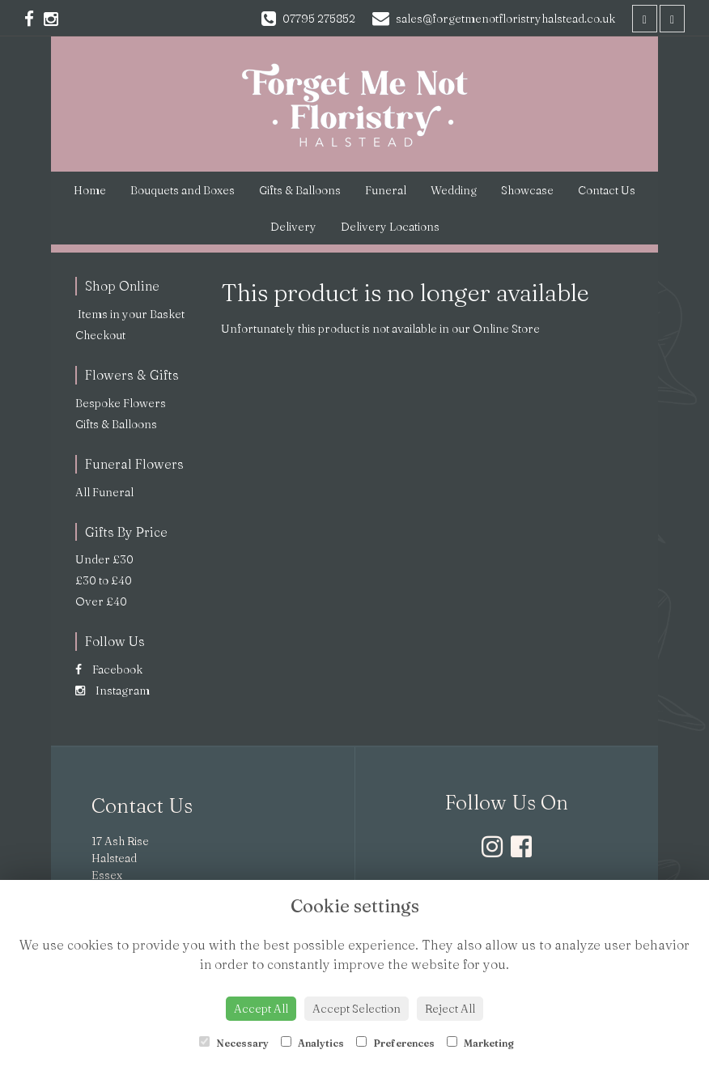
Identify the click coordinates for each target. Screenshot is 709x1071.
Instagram (112, 690)
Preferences (395, 1042)
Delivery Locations (390, 226)
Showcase (527, 190)
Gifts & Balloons (300, 190)
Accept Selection (356, 1008)
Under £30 (104, 559)
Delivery (293, 226)
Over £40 (101, 601)
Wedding (454, 190)
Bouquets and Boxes (182, 190)
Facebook (108, 669)
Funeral (385, 190)
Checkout (100, 335)
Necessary (234, 1042)
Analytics (312, 1042)
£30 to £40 (103, 580)
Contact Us (606, 190)
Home (90, 190)
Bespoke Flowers (120, 403)
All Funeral (104, 492)
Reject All (450, 1008)
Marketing (480, 1042)
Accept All (261, 1008)
